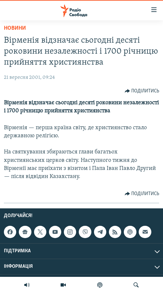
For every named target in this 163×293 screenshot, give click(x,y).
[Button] (142, 91)
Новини (15, 28)
